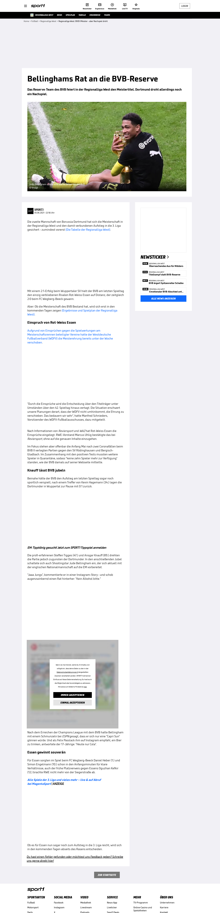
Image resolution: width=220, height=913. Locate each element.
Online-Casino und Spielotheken (142, 909)
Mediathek (85, 902)
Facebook (58, 902)
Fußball (31, 902)
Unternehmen (167, 902)
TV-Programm (140, 902)
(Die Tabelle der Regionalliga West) (88, 229)
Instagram (59, 907)
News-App (112, 902)
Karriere (164, 907)
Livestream (86, 907)
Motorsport (32, 907)
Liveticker (112, 907)
